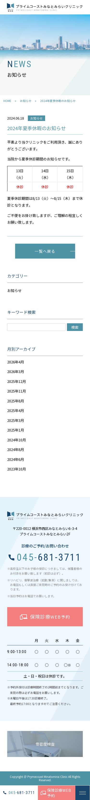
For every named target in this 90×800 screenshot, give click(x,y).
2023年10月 (16, 468)
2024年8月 (15, 449)
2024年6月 (15, 459)
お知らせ (25, 101)
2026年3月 (15, 371)
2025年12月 (16, 381)
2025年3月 (15, 420)
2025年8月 (15, 400)
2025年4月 (15, 410)
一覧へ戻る (45, 251)
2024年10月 (16, 439)
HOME (7, 101)
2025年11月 (16, 391)
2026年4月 (15, 361)
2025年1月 (15, 429)
